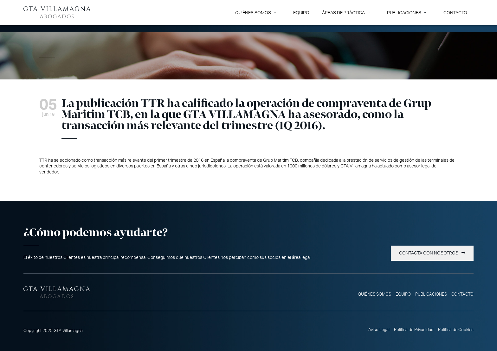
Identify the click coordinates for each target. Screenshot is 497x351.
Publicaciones (404, 12)
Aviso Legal (379, 330)
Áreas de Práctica (343, 12)
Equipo (301, 12)
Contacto (455, 12)
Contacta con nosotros (428, 253)
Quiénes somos (253, 12)
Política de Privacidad (414, 330)
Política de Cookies (456, 330)
